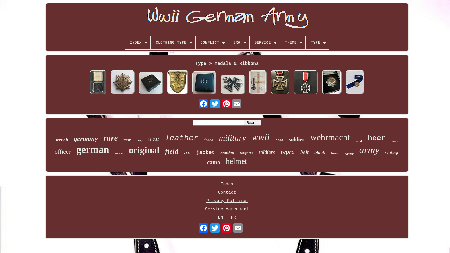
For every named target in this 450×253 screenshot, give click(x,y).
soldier (296, 139)
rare (110, 137)
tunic (335, 153)
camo (213, 162)
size (153, 138)
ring (140, 140)
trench (62, 139)
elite (187, 153)
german (92, 149)
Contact (227, 192)
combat (227, 152)
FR (233, 217)
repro (288, 151)
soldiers (267, 152)
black (319, 152)
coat (279, 140)
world (119, 153)
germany (86, 138)
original (144, 150)
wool (359, 141)
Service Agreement (227, 209)
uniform (246, 153)
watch (394, 141)
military (232, 137)
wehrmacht (330, 137)
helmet (236, 161)
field (171, 151)
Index (226, 184)
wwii (260, 137)
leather (182, 138)
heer (376, 138)
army (369, 150)
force (208, 140)
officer (63, 151)
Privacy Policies (227, 200)
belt (304, 152)
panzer (349, 153)
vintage (392, 152)
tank (127, 140)
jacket (205, 152)
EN (220, 217)
